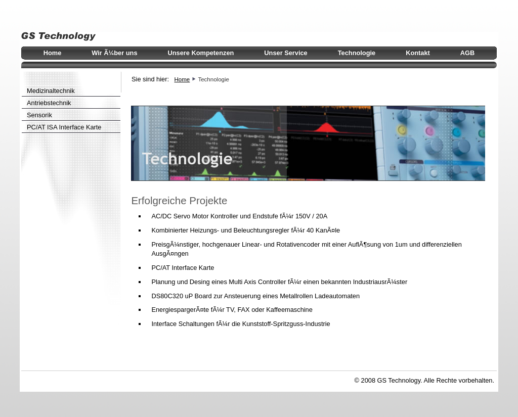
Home (182, 79)
